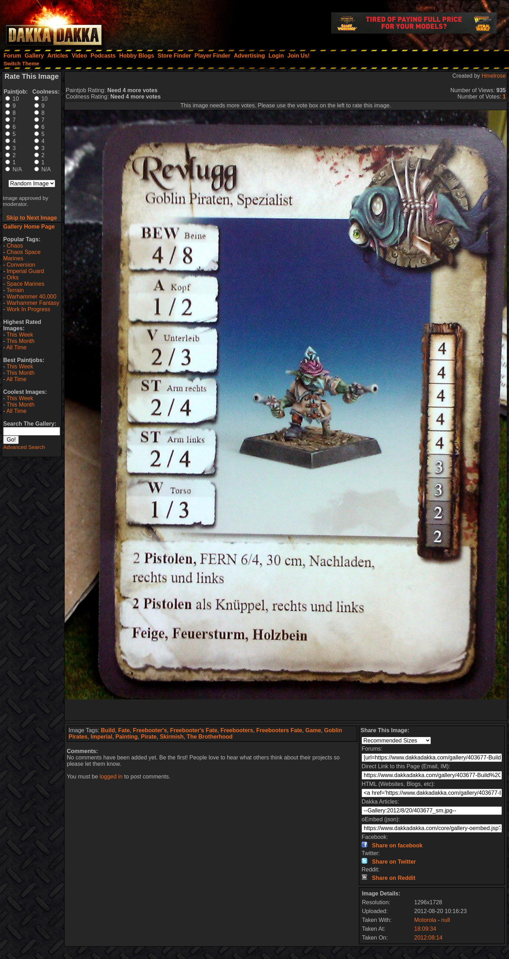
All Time (16, 347)
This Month (20, 341)
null (445, 920)
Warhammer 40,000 (32, 297)
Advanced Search (24, 447)
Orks (13, 277)
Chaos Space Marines (22, 255)
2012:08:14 (428, 938)
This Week (19, 335)
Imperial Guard (25, 271)
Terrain (15, 290)
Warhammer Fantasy (33, 303)
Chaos (15, 246)
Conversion (21, 265)
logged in (111, 777)
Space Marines (26, 284)
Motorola (425, 920)
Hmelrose (494, 76)
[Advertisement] (286, 710)
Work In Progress (28, 309)
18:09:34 (425, 929)
